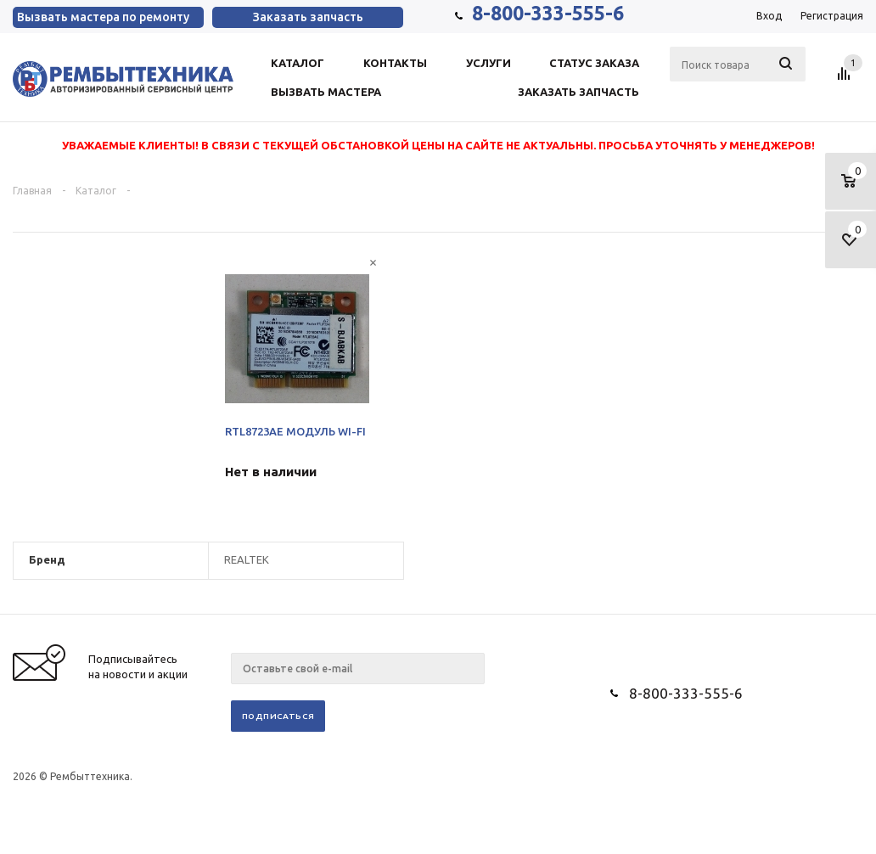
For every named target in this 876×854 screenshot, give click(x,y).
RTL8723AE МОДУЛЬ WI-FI (295, 431)
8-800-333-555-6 (548, 13)
